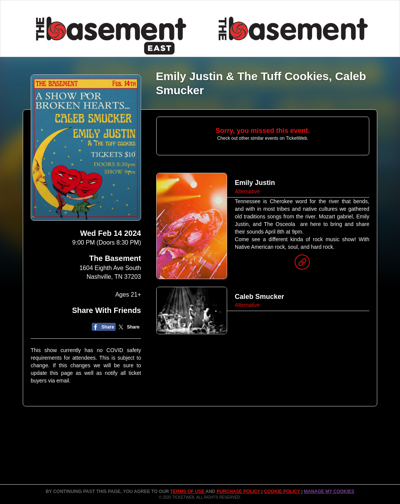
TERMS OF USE (187, 491)
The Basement (115, 258)
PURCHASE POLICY (238, 491)
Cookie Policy (282, 491)
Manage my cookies (329, 491)
